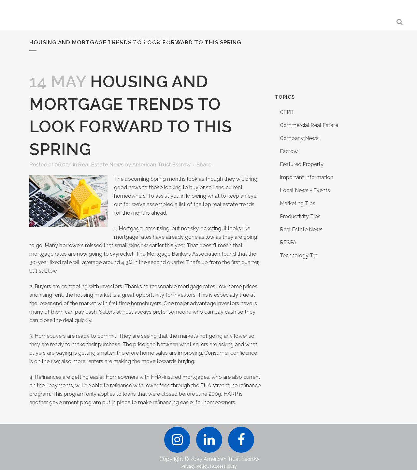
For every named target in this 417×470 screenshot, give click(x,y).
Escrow (289, 151)
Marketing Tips (297, 203)
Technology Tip (299, 255)
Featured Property (302, 164)
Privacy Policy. (195, 466)
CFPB (287, 112)
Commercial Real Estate (309, 125)
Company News (299, 138)
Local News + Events (305, 190)
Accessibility (224, 466)
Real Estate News (100, 165)
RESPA (288, 242)
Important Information (306, 177)
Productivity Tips (300, 216)
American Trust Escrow (161, 165)
